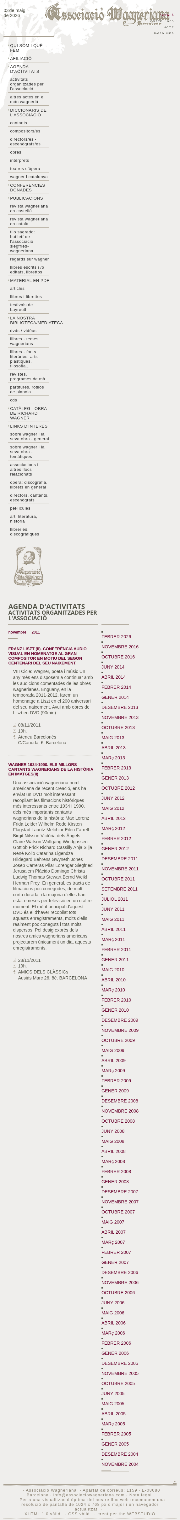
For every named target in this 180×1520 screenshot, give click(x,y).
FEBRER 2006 (116, 1343)
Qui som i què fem (26, 48)
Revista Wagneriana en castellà (29, 208)
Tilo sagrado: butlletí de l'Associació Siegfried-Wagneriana (22, 241)
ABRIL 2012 (113, 818)
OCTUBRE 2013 (118, 727)
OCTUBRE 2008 (118, 1121)
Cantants (18, 122)
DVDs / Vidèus (23, 330)
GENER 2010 (115, 1010)
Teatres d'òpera (25, 168)
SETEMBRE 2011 (119, 889)
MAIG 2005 (112, 1403)
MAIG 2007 (112, 1222)
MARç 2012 (113, 828)
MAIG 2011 (112, 919)
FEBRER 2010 (116, 1000)
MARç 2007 (113, 1242)
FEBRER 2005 (116, 1433)
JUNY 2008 (112, 1131)
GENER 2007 (115, 1262)
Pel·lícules (20, 508)
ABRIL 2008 (113, 1151)
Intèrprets (19, 160)
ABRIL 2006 (113, 1322)
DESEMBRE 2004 (119, 1454)
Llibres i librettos (26, 296)
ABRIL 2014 (113, 677)
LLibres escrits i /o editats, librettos (27, 269)
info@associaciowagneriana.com (89, 1495)
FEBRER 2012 (116, 838)
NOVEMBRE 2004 (120, 1464)
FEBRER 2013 (116, 767)
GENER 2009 (115, 1090)
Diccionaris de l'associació (28, 112)
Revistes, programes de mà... (29, 376)
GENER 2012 (115, 848)
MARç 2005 (113, 1423)
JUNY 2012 (112, 798)
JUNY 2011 (112, 909)
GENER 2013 (115, 777)
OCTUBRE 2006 (118, 1292)
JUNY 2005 (112, 1393)
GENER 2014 (115, 697)
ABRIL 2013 (113, 747)
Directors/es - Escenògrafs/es (25, 141)
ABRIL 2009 (113, 1060)
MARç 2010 (113, 989)
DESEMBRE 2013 (119, 707)
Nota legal (140, 1495)
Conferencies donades (27, 187)
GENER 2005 (115, 1444)
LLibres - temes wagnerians (24, 341)
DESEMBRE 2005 (119, 1363)
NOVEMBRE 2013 (120, 717)
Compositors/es (25, 131)
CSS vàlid (79, 1513)
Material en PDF (29, 280)
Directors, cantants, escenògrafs (29, 497)
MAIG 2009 (112, 1050)
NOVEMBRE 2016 (120, 646)
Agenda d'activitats (24, 69)
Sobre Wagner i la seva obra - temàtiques (27, 452)
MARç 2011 (113, 939)
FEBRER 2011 (116, 949)
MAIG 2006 (112, 1312)
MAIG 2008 (112, 1141)
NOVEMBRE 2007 (120, 1201)
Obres (15, 152)
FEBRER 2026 (116, 636)
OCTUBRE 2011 (118, 878)
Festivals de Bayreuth (21, 307)
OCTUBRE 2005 (118, 1383)
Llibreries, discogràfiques (24, 531)
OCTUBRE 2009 (118, 1040)
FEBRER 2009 (116, 1080)
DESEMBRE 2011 (119, 858)
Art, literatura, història (23, 518)
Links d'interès (28, 426)
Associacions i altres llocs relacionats (24, 469)
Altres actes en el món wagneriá (27, 99)
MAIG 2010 (112, 969)
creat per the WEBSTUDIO (126, 1513)
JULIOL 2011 (114, 899)
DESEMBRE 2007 (119, 1191)
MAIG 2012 (112, 808)
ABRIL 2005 (113, 1413)
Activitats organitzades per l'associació (27, 84)
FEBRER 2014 (116, 687)
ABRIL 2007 (113, 1232)
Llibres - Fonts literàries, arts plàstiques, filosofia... (24, 358)
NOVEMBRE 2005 (120, 1373)
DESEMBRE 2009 (119, 1020)
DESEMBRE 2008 (119, 1100)
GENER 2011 (115, 959)
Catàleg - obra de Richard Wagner (28, 413)
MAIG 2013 (112, 737)
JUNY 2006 (112, 1302)
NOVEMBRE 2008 (120, 1111)
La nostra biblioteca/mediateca (29, 320)
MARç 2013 (113, 757)
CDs (13, 400)
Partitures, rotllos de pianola (27, 389)
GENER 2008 (115, 1181)
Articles (17, 288)
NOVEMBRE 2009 (120, 1030)
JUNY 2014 (112, 666)
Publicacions (26, 198)
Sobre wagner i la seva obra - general (29, 436)
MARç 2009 (113, 1070)
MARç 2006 (113, 1333)
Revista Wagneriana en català (29, 221)
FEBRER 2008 (116, 1171)
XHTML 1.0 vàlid (43, 1513)
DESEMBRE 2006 (119, 1272)
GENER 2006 (115, 1353)
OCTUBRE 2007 (118, 1211)
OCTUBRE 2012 (118, 788)
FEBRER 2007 (116, 1252)
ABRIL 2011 (113, 929)
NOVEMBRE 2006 (120, 1282)
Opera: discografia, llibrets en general (28, 484)
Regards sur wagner (29, 259)
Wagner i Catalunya (29, 176)
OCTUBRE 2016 (118, 656)
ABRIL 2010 (113, 979)
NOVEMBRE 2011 (120, 868)
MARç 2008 (113, 1161)
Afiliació (21, 58)
